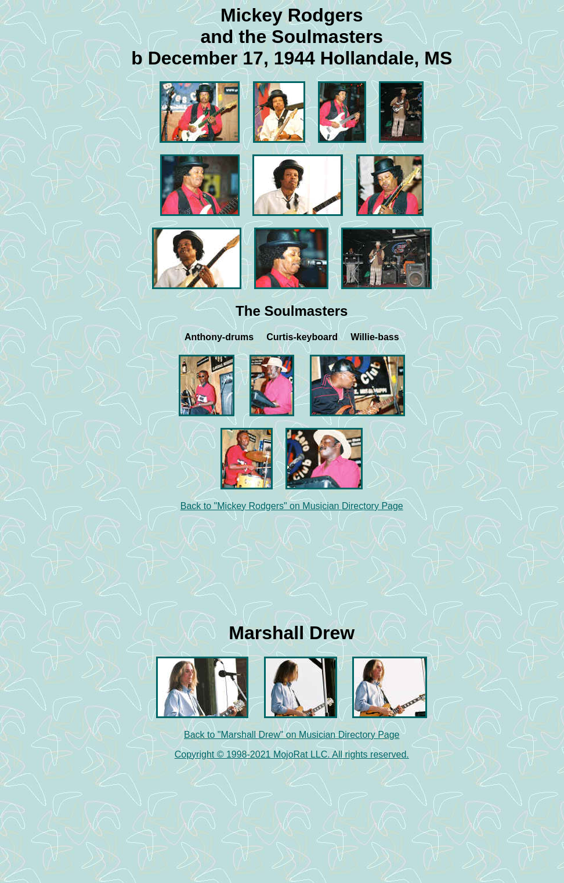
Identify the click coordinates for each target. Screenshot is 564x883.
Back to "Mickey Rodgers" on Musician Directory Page (291, 506)
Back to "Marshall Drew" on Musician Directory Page (292, 735)
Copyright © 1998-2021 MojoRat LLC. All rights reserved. (292, 754)
